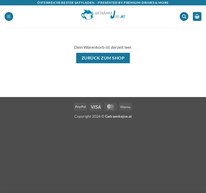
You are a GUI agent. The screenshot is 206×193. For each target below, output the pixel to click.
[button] (9, 16)
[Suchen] (184, 16)
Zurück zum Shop (103, 57)
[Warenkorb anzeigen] (197, 16)
